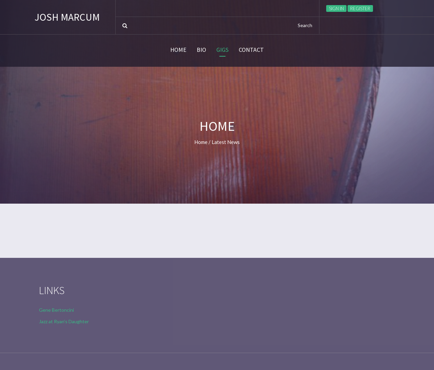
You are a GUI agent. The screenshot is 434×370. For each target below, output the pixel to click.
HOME (178, 49)
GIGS (222, 49)
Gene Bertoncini (56, 310)
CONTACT (251, 49)
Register (360, 8)
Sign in (336, 8)
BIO (201, 49)
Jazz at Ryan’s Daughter (64, 321)
